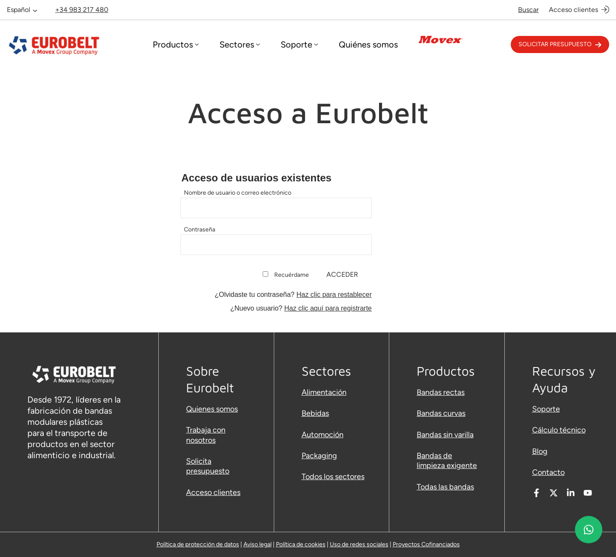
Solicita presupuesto (207, 466)
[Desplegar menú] (176, 44)
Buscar (528, 10)
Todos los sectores (333, 476)
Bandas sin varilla (445, 434)
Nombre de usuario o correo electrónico (237, 192)
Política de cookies (301, 544)
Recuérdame (291, 274)
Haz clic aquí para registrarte (328, 308)
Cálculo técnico (559, 430)
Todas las (433, 487)
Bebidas (315, 413)
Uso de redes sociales (359, 544)
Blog (540, 451)
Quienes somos (212, 409)
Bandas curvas (441, 413)
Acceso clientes (573, 10)
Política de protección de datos (198, 544)
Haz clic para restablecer (334, 294)
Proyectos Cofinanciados (426, 544)
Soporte (546, 409)
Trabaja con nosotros (205, 434)
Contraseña (199, 229)
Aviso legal (257, 544)
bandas (461, 487)
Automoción (323, 434)
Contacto (548, 472)
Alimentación (324, 392)
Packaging (319, 455)
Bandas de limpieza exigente (447, 460)
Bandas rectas (441, 392)
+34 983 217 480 (81, 10)
